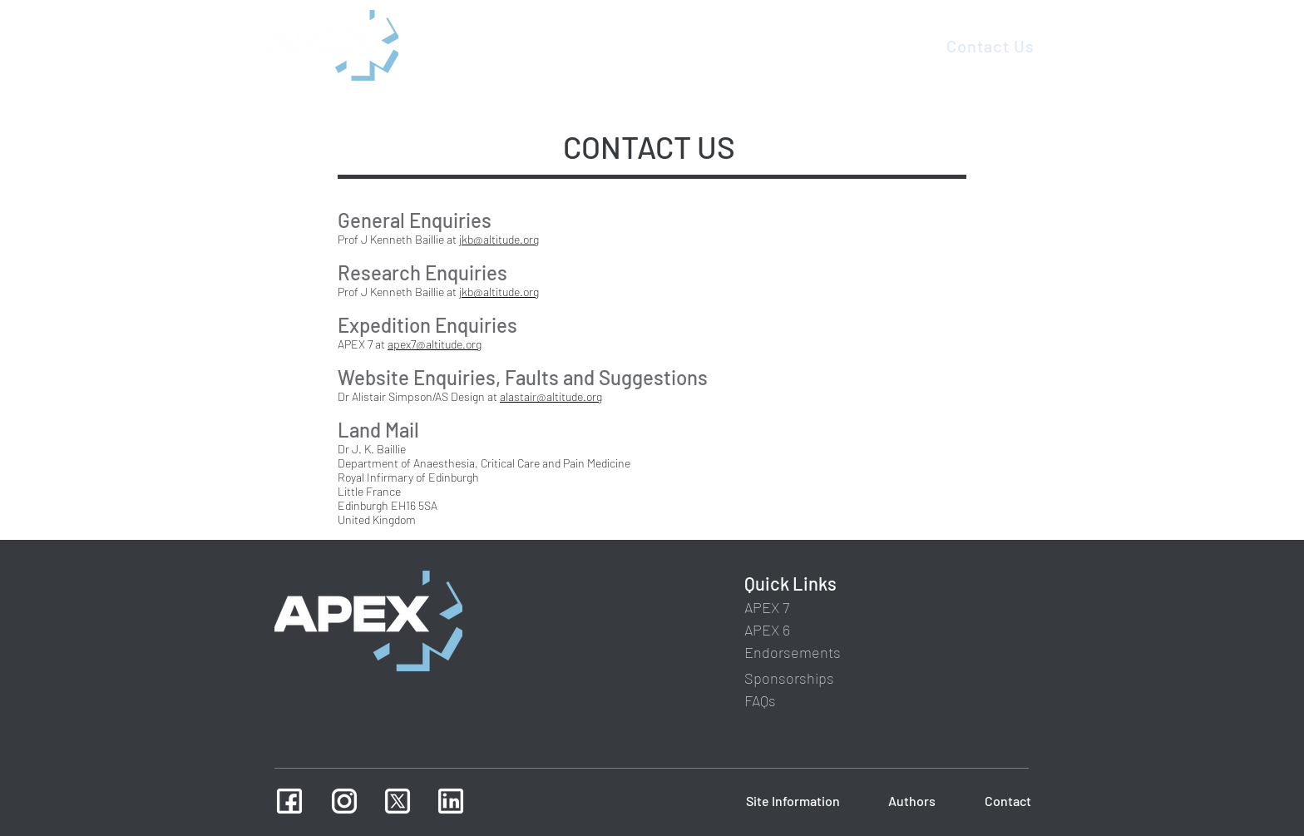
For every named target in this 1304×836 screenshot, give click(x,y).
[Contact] (1006, 801)
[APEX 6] (768, 630)
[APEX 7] (768, 607)
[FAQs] (763, 701)
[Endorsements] (794, 652)
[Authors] (911, 801)
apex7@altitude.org (435, 344)
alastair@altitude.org (551, 396)
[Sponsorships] (790, 678)
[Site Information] (792, 801)
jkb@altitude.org (499, 239)
